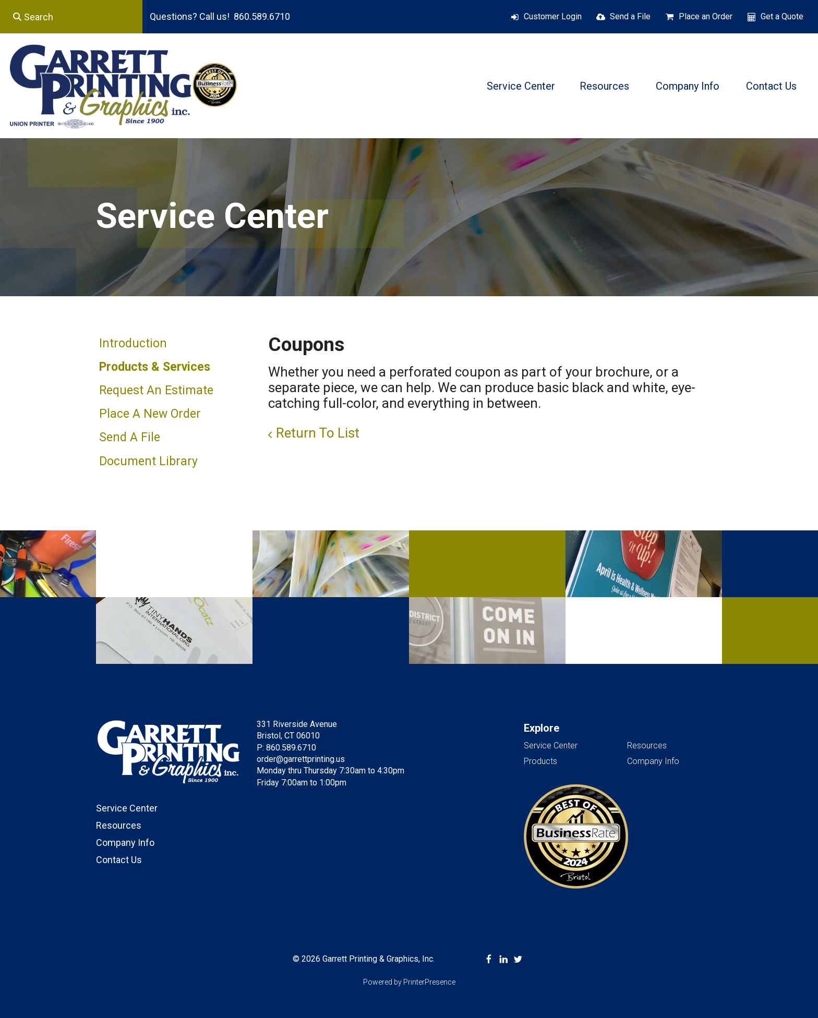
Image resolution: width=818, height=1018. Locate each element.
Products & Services (154, 367)
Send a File (630, 16)
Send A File (129, 437)
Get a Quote (782, 16)
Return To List (317, 433)
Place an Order (705, 16)
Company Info (687, 86)
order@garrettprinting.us (301, 759)
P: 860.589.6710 (286, 748)
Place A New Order (150, 414)
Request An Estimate (156, 390)
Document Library (148, 461)
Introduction (133, 343)
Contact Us (771, 86)
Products (540, 761)
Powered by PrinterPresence (409, 982)
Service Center (521, 86)
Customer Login (553, 16)
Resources (604, 86)
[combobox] (71, 16)
